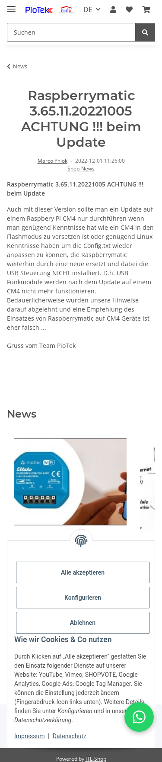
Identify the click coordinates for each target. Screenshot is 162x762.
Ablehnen (82, 622)
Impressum (29, 736)
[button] (113, 9)
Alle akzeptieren (83, 572)
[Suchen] (71, 32)
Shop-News (81, 168)
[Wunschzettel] (129, 9)
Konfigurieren (82, 597)
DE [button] (87, 9)
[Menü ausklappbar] (11, 5)
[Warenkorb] (146, 9)
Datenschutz (69, 736)
